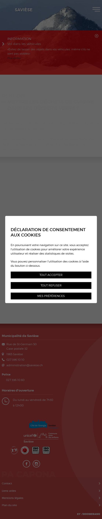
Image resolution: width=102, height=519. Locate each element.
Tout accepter (51, 275)
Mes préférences (51, 296)
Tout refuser (51, 285)
